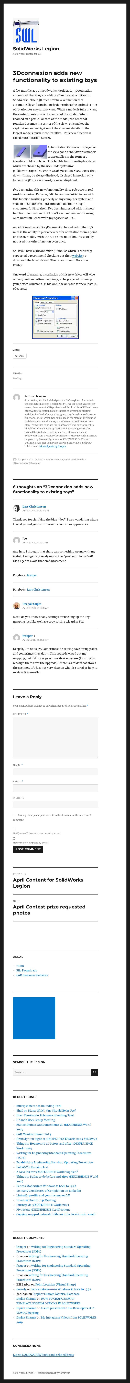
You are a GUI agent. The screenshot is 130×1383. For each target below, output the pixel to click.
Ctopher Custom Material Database (56, 1294)
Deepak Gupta (32, 604)
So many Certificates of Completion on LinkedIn (48, 1190)
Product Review (54, 459)
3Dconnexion (20, 463)
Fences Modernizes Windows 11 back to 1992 (46, 1186)
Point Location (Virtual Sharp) (55, 1284)
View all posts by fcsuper (53, 446)
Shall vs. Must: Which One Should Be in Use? (46, 1110)
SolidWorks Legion (36, 49)
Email (18, 781)
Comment (20, 714)
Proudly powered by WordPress (53, 1373)
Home (20, 965)
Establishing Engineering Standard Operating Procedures (54, 1162)
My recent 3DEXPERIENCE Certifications (43, 1209)
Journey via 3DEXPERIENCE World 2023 (42, 1205)
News (67, 459)
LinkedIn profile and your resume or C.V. (43, 1195)
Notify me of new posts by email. (31, 842)
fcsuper (22, 459)
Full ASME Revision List (32, 1167)
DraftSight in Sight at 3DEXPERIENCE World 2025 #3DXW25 (56, 1139)
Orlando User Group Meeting (35, 1120)
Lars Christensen (34, 506)
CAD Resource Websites (32, 975)
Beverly (21, 1289)
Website (19, 797)
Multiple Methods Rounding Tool (38, 1106)
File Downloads (26, 970)
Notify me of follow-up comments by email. (37, 833)
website (77, 255)
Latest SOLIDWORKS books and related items (43, 1354)
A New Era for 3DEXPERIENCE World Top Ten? (47, 1172)
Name (18, 764)
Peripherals (77, 459)
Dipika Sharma (26, 1298)
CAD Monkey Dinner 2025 (33, 1134)
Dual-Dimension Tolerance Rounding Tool (45, 1115)
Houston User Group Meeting (36, 1200)
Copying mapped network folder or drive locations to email (55, 1214)
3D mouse (34, 463)
